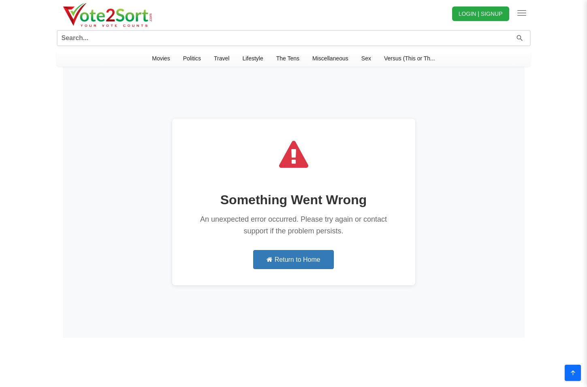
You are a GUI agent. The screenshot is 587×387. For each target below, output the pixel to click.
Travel (221, 58)
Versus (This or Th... (409, 58)
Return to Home (293, 259)
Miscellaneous (330, 58)
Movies (161, 58)
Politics (192, 58)
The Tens (287, 58)
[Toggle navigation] (521, 12)
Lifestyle (252, 58)
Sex (366, 58)
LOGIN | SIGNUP (481, 14)
